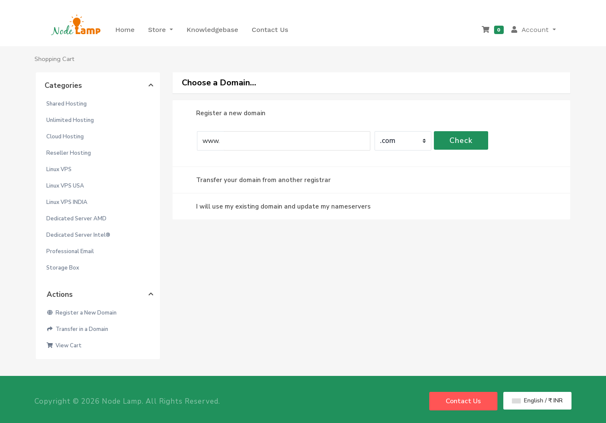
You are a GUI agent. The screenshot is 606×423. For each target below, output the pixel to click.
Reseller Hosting (68, 153)
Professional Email (70, 251)
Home (125, 30)
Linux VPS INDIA (67, 202)
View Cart (64, 345)
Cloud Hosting (65, 136)
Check (461, 140)
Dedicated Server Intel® (78, 235)
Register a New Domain (81, 313)
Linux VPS (59, 169)
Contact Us (270, 30)
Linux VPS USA (65, 186)
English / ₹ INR (537, 400)
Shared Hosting (66, 104)
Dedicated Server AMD (76, 218)
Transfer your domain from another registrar (257, 180)
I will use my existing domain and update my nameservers (277, 206)
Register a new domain (224, 113)
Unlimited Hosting (70, 120)
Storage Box (62, 268)
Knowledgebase (212, 30)
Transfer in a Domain (77, 329)
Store (158, 30)
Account (531, 30)
